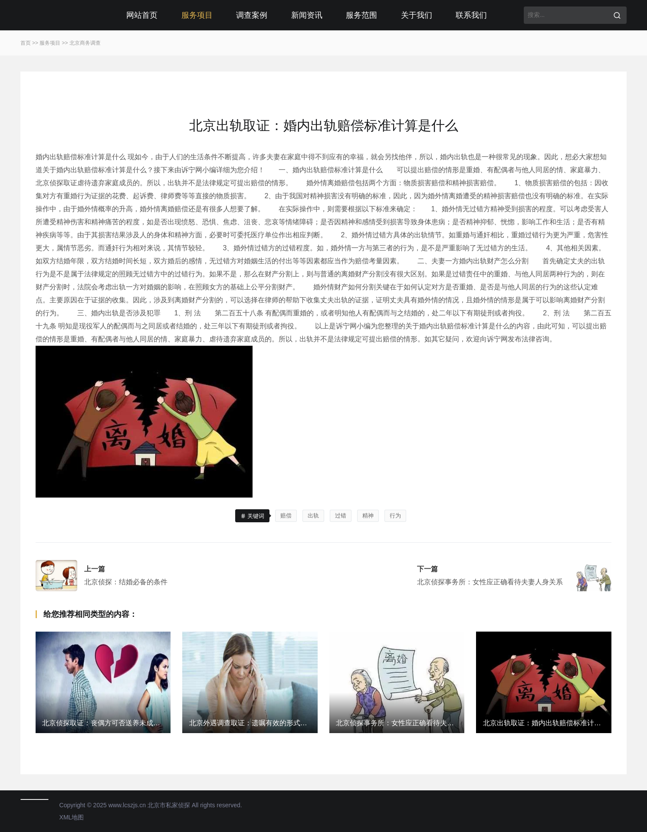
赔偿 (286, 515)
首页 (25, 43)
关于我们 (416, 15)
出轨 (313, 515)
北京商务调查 (85, 43)
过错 (340, 515)
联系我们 (471, 15)
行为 (395, 515)
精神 (368, 515)
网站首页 (142, 15)
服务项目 (197, 15)
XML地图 (71, 817)
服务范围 (361, 15)
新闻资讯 (306, 15)
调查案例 (251, 15)
